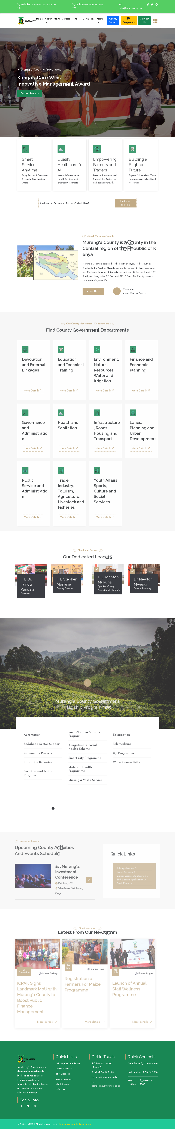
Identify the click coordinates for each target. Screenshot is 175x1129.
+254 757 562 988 (103, 1072)
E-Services (61, 1089)
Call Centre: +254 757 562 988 (87, 7)
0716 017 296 (149, 1064)
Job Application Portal (68, 1064)
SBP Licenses (63, 1074)
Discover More (29, 93)
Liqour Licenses (64, 1079)
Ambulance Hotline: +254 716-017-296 (37, 7)
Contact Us (144, 21)
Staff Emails (62, 1084)
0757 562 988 (149, 1072)
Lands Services (64, 1069)
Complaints (129, 21)
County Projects (113, 21)
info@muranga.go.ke (130, 7)
